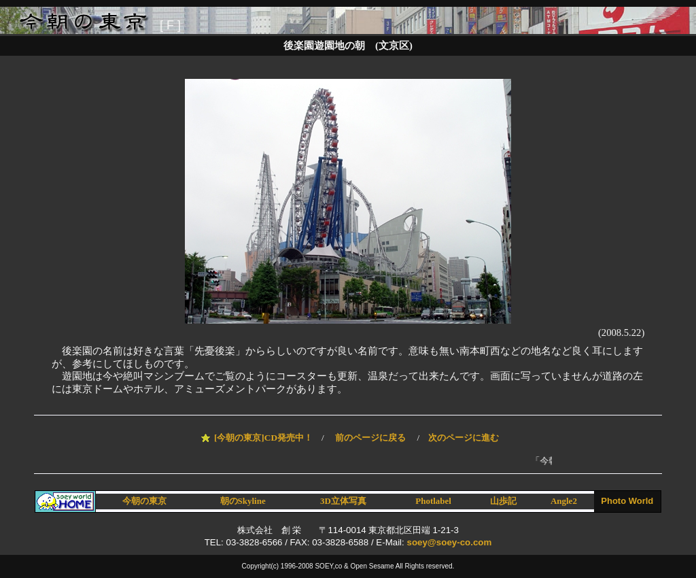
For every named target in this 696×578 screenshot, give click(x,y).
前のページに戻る (370, 437)
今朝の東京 (144, 501)
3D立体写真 (343, 501)
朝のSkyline (243, 501)
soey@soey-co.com (448, 542)
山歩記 (503, 501)
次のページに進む (463, 437)
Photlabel (433, 501)
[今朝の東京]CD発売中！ (263, 437)
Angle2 (564, 501)
